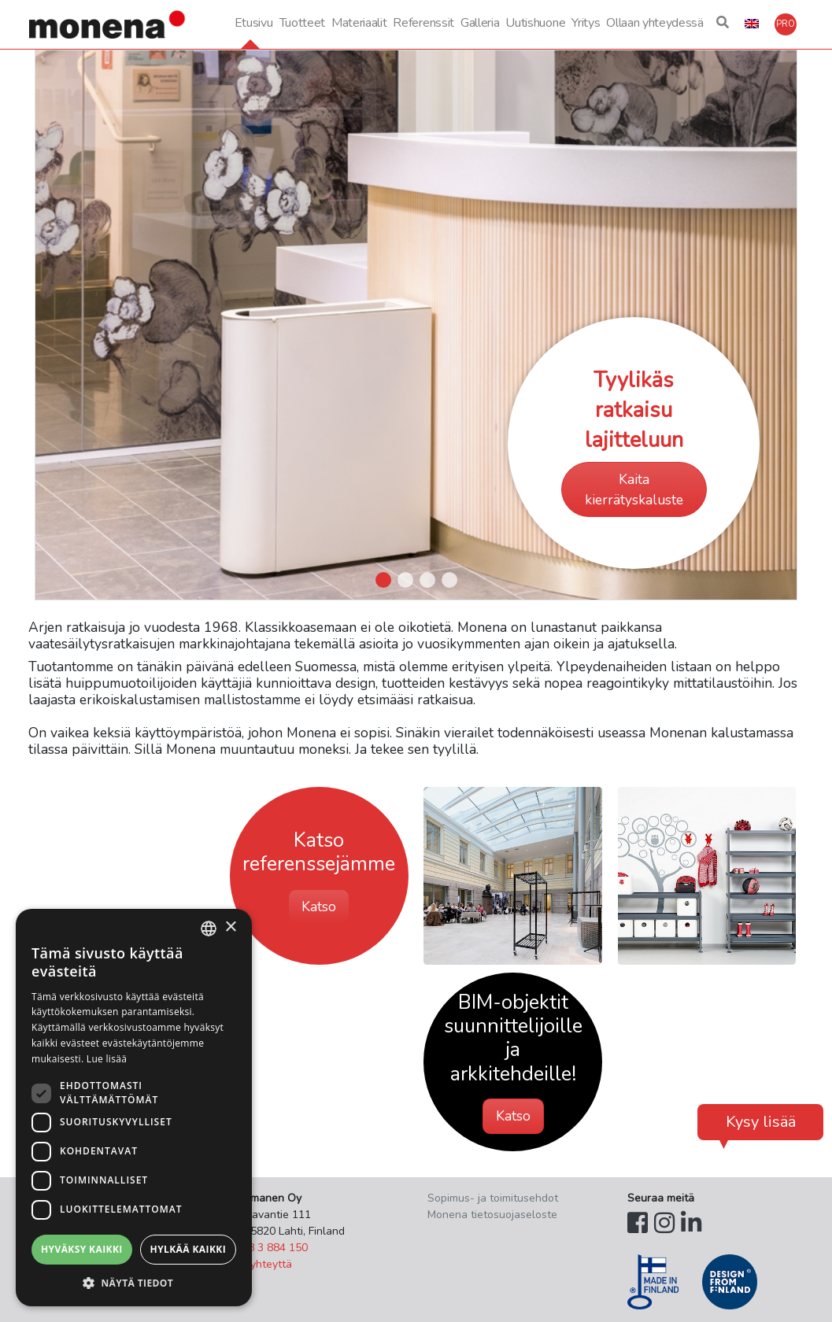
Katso (318, 906)
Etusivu (254, 22)
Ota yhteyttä (260, 1264)
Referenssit (423, 22)
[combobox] (208, 928)
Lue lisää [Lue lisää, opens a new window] (107, 1058)
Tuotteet (302, 22)
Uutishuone (535, 22)
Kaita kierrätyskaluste (634, 489)
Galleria (479, 22)
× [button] (230, 927)
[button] (722, 24)
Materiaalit (358, 22)
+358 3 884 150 (268, 1247)
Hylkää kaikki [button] (188, 1249)
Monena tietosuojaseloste (492, 1214)
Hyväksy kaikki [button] (82, 1249)
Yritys (585, 22)
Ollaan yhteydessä (655, 22)
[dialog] (134, 1107)
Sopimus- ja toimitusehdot (492, 1198)
